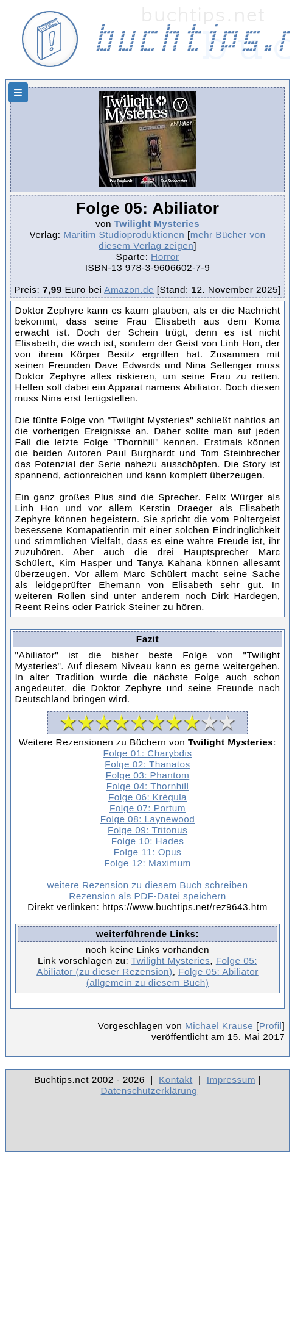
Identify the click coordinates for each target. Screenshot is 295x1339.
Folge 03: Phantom (148, 775)
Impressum (231, 1079)
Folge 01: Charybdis (147, 753)
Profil (270, 1026)
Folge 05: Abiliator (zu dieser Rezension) (146, 966)
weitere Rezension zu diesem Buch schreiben (147, 885)
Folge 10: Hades (147, 841)
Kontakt (175, 1079)
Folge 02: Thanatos (147, 764)
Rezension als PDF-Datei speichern (147, 896)
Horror (165, 256)
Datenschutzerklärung (149, 1090)
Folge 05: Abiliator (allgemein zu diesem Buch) (172, 977)
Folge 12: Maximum (147, 863)
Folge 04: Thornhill (147, 786)
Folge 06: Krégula (147, 797)
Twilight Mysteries (157, 223)
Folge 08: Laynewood (147, 819)
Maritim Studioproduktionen (123, 234)
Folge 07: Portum (147, 808)
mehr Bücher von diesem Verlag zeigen (182, 240)
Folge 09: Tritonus (147, 830)
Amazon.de (129, 289)
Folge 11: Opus (147, 852)
